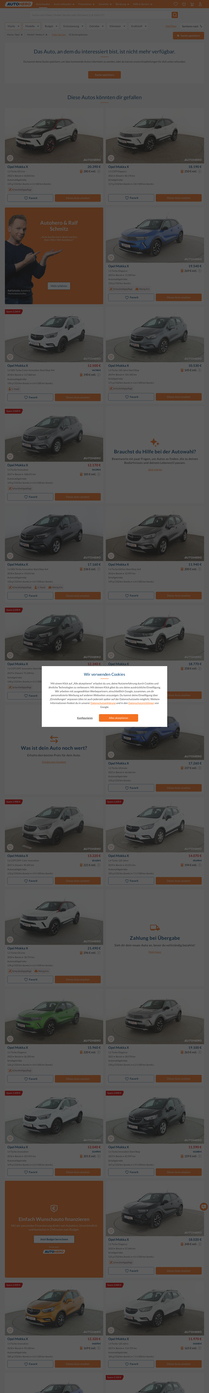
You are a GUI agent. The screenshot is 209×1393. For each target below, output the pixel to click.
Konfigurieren (85, 717)
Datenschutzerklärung (103, 703)
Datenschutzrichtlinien (141, 703)
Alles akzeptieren (118, 717)
